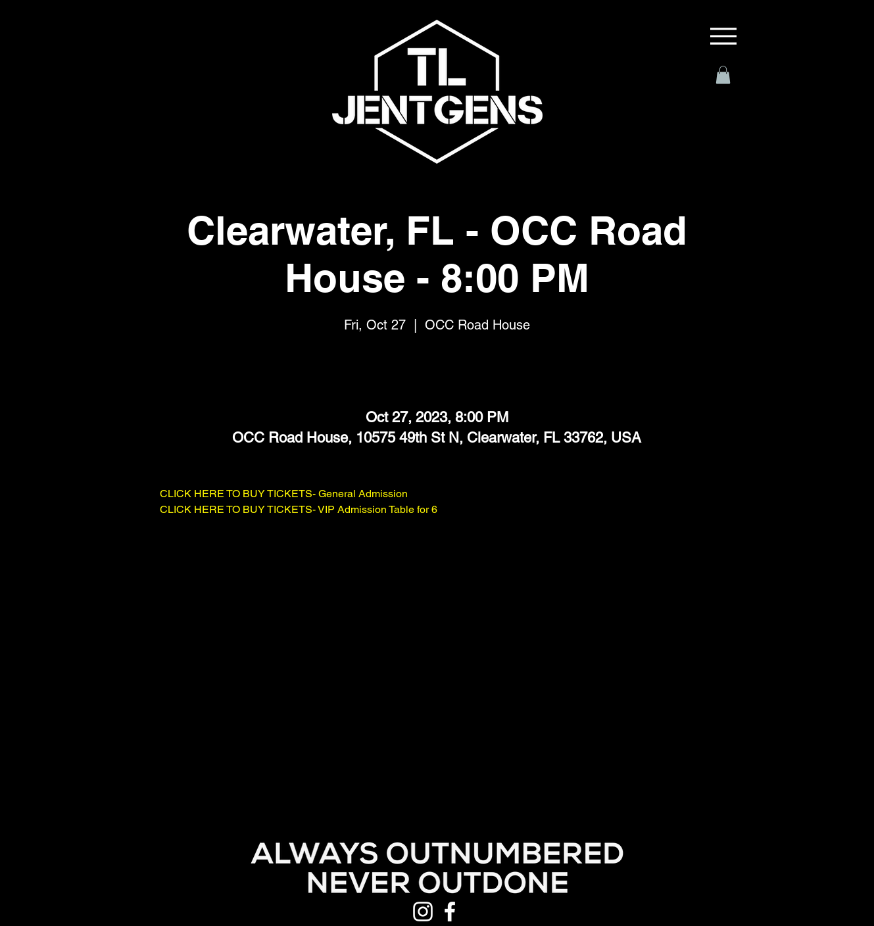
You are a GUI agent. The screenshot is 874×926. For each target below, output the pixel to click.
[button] (723, 75)
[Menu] (723, 36)
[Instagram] (423, 911)
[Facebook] (450, 911)
